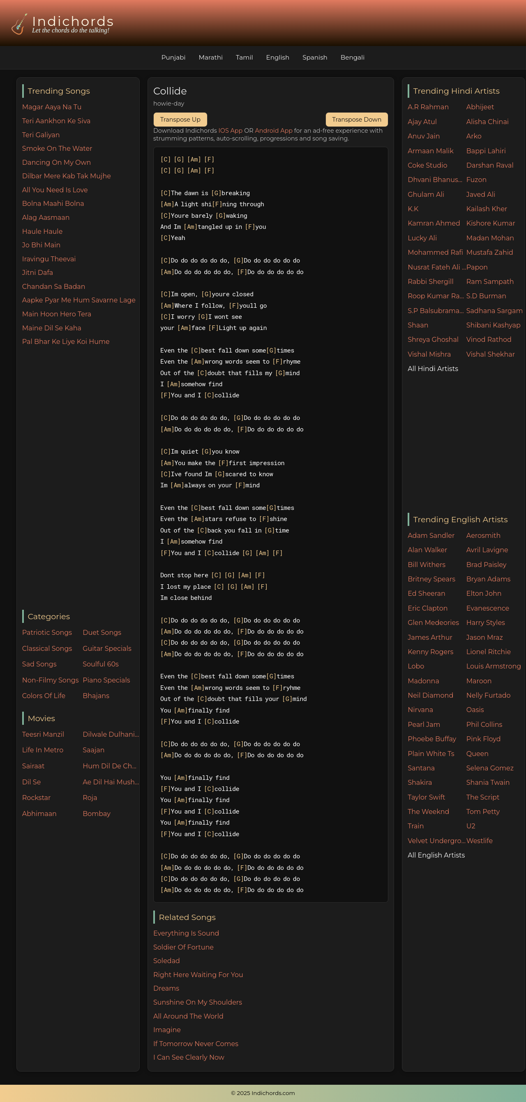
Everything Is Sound (186, 933)
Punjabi (173, 57)
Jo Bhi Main (41, 245)
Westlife (479, 841)
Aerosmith (483, 535)
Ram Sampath (490, 282)
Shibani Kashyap (493, 325)
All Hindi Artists (433, 369)
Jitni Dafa (37, 273)
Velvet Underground (437, 841)
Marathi (211, 57)
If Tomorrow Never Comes (195, 1044)
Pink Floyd (483, 739)
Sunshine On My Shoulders (197, 1002)
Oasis (475, 710)
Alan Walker (427, 550)
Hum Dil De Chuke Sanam (111, 766)
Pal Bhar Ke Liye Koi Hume (66, 342)
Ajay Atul (422, 122)
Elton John (484, 593)
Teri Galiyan (41, 135)
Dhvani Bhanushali (437, 180)
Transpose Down (357, 119)
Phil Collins (484, 725)
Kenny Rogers (430, 652)
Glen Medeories (433, 623)
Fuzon (476, 180)
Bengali (353, 57)
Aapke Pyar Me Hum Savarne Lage (79, 300)
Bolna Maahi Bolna (53, 203)
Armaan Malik (431, 151)
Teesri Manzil (43, 734)
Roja (90, 798)
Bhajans (96, 696)
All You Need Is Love (55, 190)
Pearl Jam (424, 725)
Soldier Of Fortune (183, 947)
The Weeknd (428, 812)
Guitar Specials (107, 648)
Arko (474, 136)
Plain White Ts (431, 754)
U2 (470, 826)
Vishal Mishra (429, 354)
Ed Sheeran (426, 593)
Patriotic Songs (47, 632)
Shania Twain (488, 782)
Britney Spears (431, 579)
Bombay (97, 814)
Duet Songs (102, 632)
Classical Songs (47, 648)
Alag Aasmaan (46, 217)
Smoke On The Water (57, 148)
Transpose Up (180, 119)
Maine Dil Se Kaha (51, 328)
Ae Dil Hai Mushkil (111, 782)
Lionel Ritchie (488, 652)
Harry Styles (485, 623)
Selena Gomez (490, 768)
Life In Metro (42, 750)
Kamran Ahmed (434, 223)
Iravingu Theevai (49, 259)
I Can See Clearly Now (188, 1057)
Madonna (423, 681)
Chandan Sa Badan (53, 286)
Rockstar (36, 798)
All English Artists (436, 855)
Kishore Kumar (490, 223)
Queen (477, 754)
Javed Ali (481, 194)
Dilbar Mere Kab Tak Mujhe (66, 176)
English (278, 57)
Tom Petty (483, 812)
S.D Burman (486, 296)
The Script (483, 797)
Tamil (244, 57)
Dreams (166, 988)
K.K (413, 209)
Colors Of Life (43, 696)
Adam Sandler (431, 535)
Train (416, 826)
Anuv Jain (424, 136)
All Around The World (188, 1016)
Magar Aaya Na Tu (52, 107)
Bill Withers (426, 565)
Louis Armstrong (493, 666)
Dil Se (31, 782)
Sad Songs (39, 664)
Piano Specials (106, 680)
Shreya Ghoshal (433, 340)
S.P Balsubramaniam (437, 311)
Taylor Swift (426, 797)
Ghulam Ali (426, 194)
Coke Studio (427, 165)
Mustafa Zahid (489, 252)
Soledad (166, 961)
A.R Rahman (428, 107)
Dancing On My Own (56, 162)
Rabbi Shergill (431, 282)
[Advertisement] (80, 478)
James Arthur (430, 637)
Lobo (416, 666)
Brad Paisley (486, 565)
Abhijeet (480, 107)
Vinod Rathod (489, 340)
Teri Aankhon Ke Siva (56, 121)
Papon (477, 267)
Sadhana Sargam (494, 311)
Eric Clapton (428, 608)
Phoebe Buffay (432, 739)
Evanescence (488, 608)
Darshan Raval (490, 165)
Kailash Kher (487, 209)
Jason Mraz (484, 637)
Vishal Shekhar (490, 354)
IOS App (231, 130)
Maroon (479, 681)
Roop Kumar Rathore (437, 296)
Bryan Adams (488, 579)
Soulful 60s (101, 664)
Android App (274, 130)
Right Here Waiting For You (198, 975)
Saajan (93, 750)
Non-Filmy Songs (50, 680)
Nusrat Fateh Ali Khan (437, 267)
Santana (421, 768)
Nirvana (420, 710)
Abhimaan (39, 814)
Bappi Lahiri (486, 151)
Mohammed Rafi (435, 252)
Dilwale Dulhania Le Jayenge (111, 734)
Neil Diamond (430, 695)
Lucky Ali (422, 238)
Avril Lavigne (487, 550)
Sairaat (33, 766)
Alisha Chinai (487, 122)
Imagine (167, 1030)
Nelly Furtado (488, 695)
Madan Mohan (490, 238)
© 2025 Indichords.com (263, 1093)
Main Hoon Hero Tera (56, 314)
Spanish (315, 57)
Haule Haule (42, 231)
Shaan (418, 325)
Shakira (420, 782)
